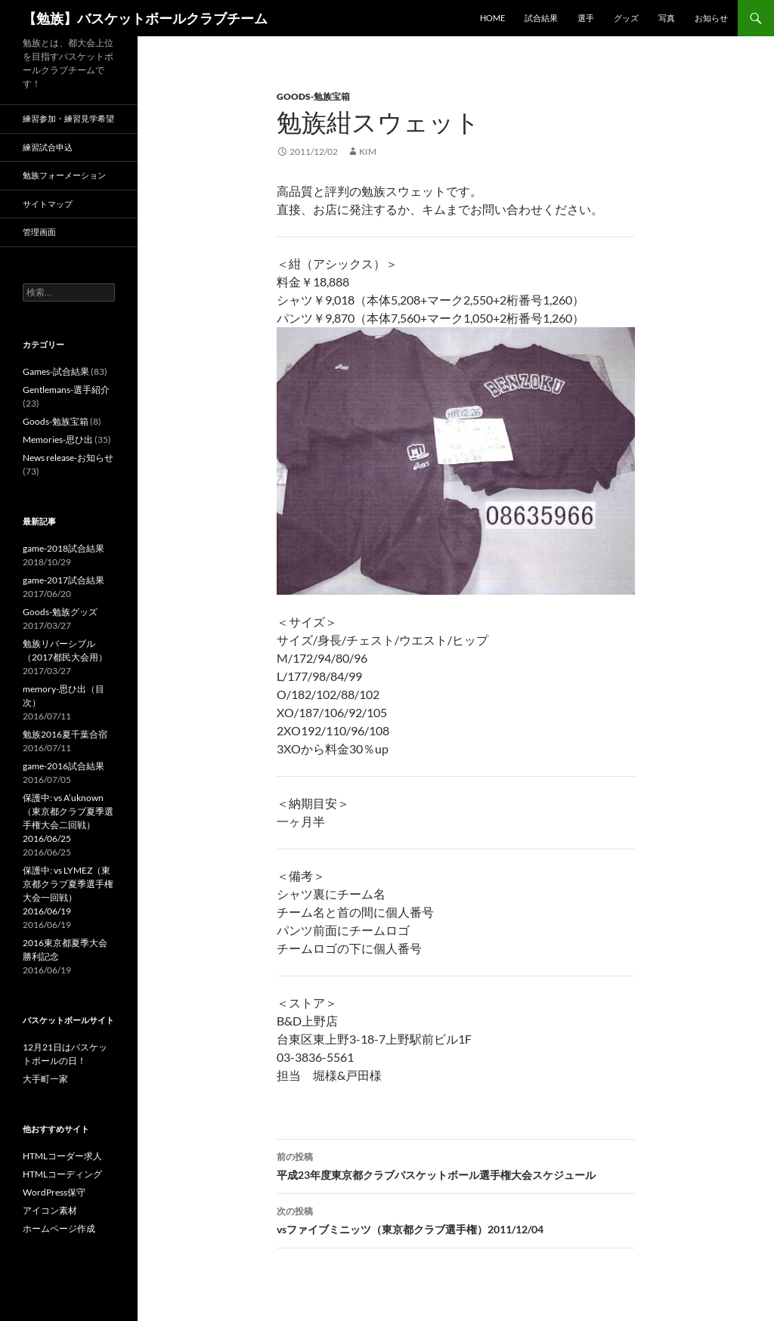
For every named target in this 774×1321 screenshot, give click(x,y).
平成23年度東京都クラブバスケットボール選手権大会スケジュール (456, 1164)
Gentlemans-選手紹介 (66, 389)
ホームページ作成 (59, 1228)
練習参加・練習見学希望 (68, 118)
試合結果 (541, 18)
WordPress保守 (54, 1192)
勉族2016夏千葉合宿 (65, 734)
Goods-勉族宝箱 (313, 96)
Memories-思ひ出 (58, 439)
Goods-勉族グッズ (60, 611)
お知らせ (711, 18)
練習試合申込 (48, 147)
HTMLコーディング (62, 1174)
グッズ (626, 18)
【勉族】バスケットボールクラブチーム (145, 18)
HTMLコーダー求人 (62, 1156)
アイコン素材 (50, 1210)
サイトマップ (48, 204)
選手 (585, 18)
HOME (492, 18)
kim (367, 151)
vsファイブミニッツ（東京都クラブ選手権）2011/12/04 (456, 1219)
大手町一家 (45, 1078)
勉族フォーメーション (64, 175)
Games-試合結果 (56, 371)
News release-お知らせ (68, 457)
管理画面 (39, 232)
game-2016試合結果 (63, 766)
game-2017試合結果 (63, 580)
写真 (666, 18)
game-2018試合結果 (63, 548)
